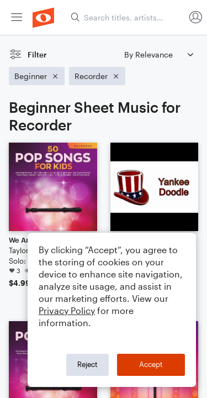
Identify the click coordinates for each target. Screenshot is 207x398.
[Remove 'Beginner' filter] (37, 76)
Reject (87, 364)
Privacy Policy (67, 310)
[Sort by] (158, 54)
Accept (151, 364)
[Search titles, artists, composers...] (127, 17)
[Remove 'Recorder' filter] (97, 76)
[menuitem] (16, 17)
